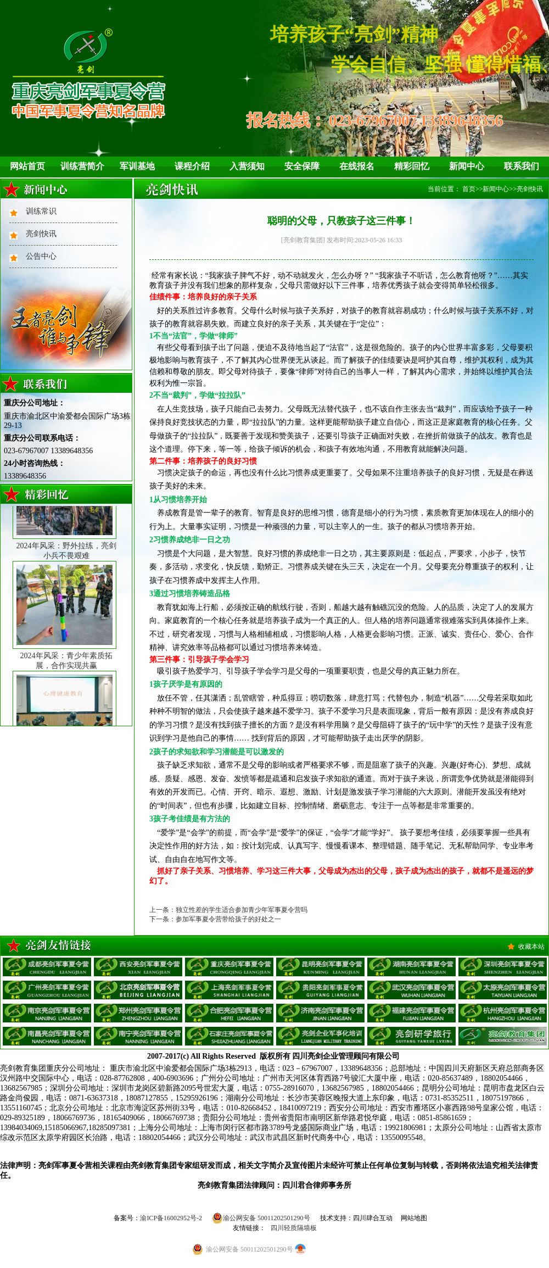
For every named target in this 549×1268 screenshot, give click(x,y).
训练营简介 (82, 166)
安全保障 (302, 166)
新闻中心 (466, 166)
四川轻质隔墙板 (294, 1228)
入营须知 (247, 166)
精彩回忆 (411, 166)
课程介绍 (192, 166)
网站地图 (414, 1218)
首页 (468, 189)
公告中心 (41, 256)
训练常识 (41, 211)
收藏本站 (531, 946)
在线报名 (356, 166)
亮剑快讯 (41, 234)
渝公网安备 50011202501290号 (261, 1218)
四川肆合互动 (373, 1218)
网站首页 (27, 166)
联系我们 (521, 166)
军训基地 (137, 166)
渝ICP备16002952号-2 (171, 1218)
